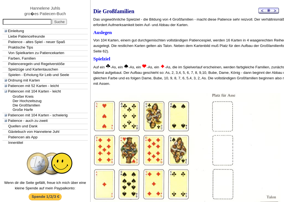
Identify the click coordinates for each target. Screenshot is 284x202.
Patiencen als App (23, 137)
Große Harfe (23, 110)
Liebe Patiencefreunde (26, 36)
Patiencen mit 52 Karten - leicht (33, 86)
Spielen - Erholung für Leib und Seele (38, 75)
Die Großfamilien (26, 105)
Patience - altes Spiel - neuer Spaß (36, 42)
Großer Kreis (23, 96)
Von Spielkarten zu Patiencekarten (36, 53)
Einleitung (16, 31)
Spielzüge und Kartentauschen (33, 69)
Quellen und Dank (23, 126)
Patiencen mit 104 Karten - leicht (34, 91)
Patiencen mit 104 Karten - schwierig (38, 115)
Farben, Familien (22, 58)
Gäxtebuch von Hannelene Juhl (33, 132)
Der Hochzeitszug (27, 101)
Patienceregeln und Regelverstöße (36, 64)
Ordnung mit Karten (24, 80)
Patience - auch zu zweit (28, 121)
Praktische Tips (20, 47)
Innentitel (15, 143)
